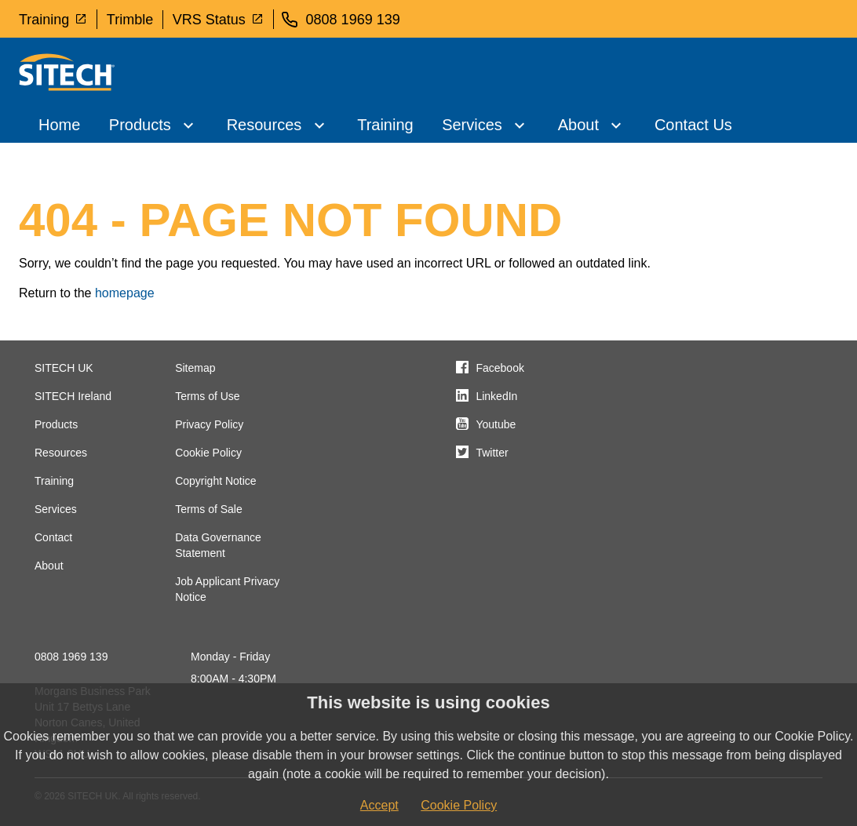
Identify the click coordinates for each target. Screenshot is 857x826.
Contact (53, 537)
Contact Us (693, 124)
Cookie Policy (208, 452)
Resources (264, 124)
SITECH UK (64, 368)
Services (472, 124)
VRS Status (218, 18)
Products (140, 124)
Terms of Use (207, 396)
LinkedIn (496, 396)
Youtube (496, 424)
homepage (125, 293)
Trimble (130, 19)
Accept (379, 805)
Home (59, 124)
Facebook (499, 368)
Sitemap (195, 368)
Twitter (492, 452)
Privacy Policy (209, 424)
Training (53, 18)
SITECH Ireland (73, 396)
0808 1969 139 (71, 656)
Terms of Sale (209, 509)
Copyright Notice (216, 481)
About (578, 124)
